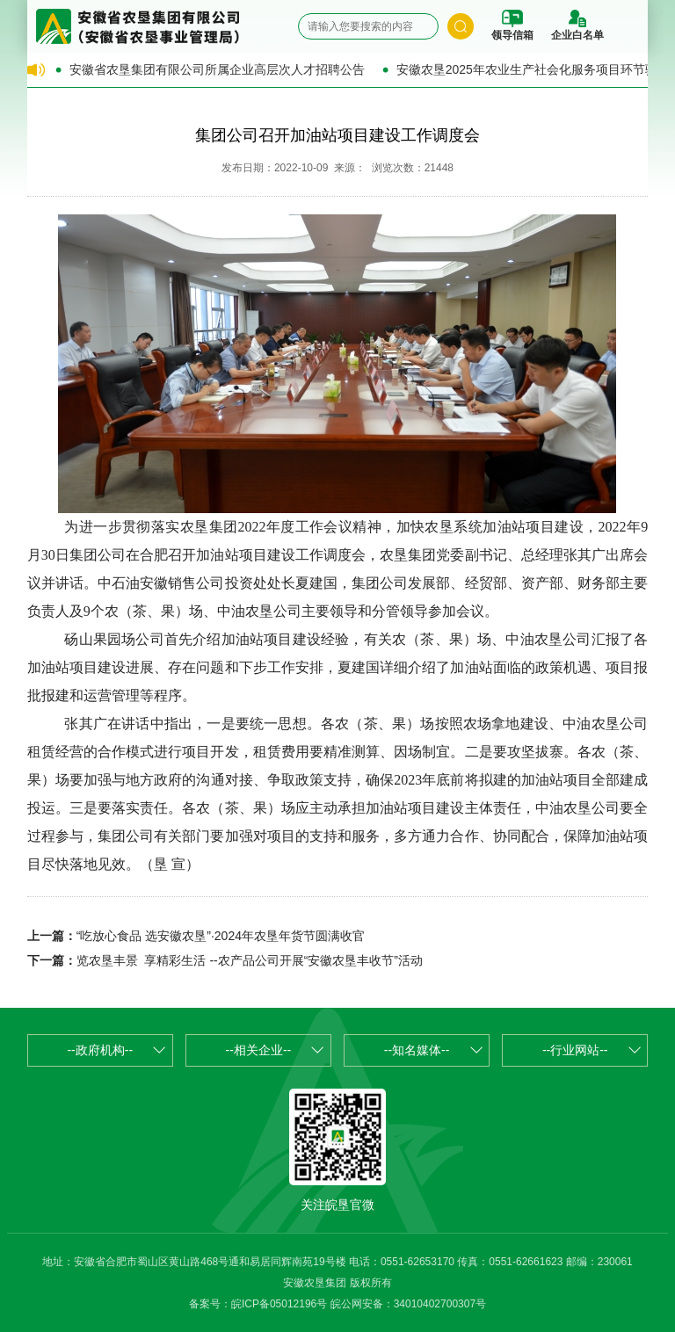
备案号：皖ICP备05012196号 (258, 1304)
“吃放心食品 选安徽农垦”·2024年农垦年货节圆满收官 (220, 936)
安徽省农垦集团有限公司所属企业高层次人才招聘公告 (217, 69)
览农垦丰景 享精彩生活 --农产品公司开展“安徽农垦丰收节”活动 (249, 960)
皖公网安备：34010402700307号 (408, 1304)
